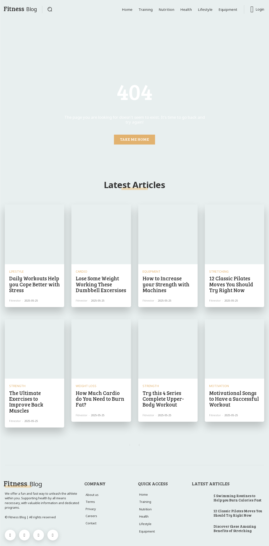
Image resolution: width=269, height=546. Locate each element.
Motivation (217, 383)
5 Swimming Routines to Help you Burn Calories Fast (237, 487)
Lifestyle (15, 270)
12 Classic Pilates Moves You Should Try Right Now (234, 282)
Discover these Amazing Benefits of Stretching (234, 517)
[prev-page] (130, 434)
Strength (16, 383)
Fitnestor (15, 297)
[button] (49, 9)
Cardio (81, 270)
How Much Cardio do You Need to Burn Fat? (100, 392)
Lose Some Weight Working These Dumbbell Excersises (99, 282)
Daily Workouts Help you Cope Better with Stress (32, 282)
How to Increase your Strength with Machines (167, 282)
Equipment (150, 270)
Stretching (217, 270)
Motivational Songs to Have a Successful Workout (234, 394)
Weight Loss (85, 383)
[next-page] (139, 434)
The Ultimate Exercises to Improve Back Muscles (32, 394)
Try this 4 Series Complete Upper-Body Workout (167, 394)
